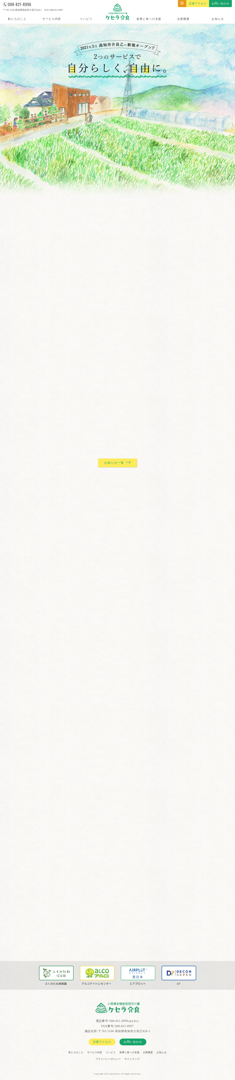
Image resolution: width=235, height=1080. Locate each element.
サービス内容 (51, 18)
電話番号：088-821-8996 (117, 1021)
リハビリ (86, 18)
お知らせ (218, 18)
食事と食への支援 (148, 18)
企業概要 (183, 18)
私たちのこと (17, 18)
